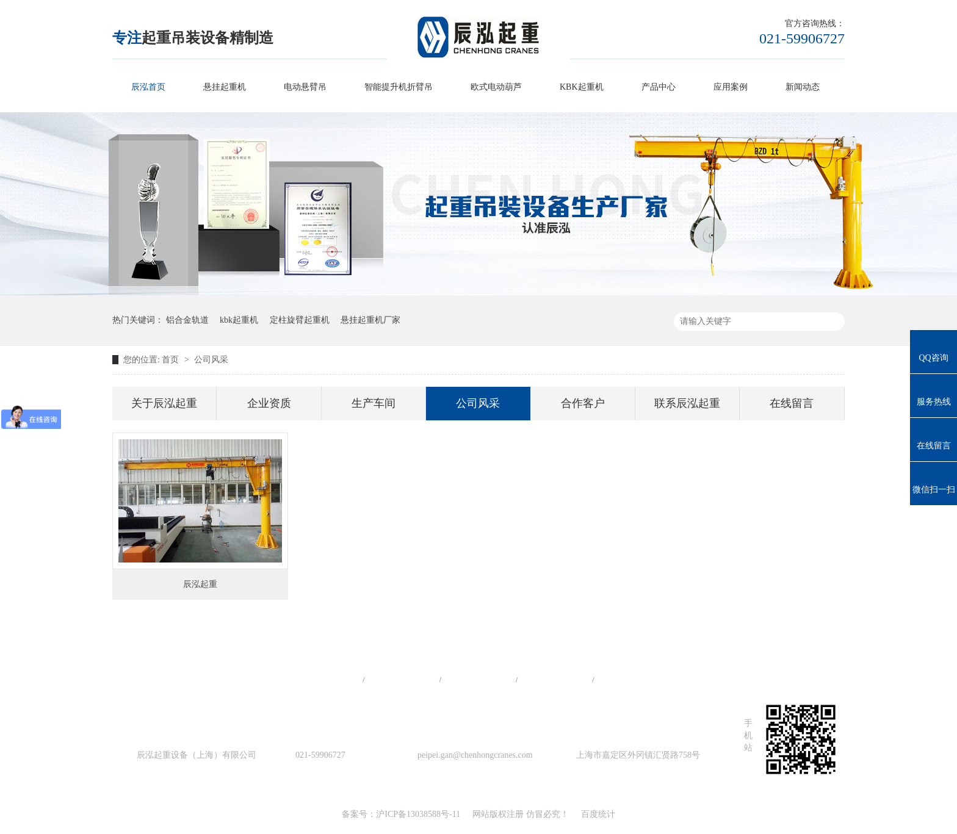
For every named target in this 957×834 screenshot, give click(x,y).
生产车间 (373, 403)
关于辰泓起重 (164, 403)
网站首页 (325, 679)
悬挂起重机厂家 (370, 320)
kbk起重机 (239, 320)
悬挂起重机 (224, 87)
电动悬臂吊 (305, 87)
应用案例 (730, 87)
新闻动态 (802, 87)
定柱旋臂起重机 (300, 320)
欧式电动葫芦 (496, 87)
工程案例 (478, 679)
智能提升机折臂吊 (398, 87)
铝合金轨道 (187, 320)
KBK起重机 (582, 87)
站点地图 (555, 679)
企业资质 (269, 403)
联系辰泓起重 (687, 403)
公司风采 (211, 359)
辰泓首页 (148, 87)
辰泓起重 (200, 584)
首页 (171, 359)
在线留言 (792, 403)
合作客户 (583, 403)
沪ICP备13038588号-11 (418, 814)
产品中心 (658, 87)
